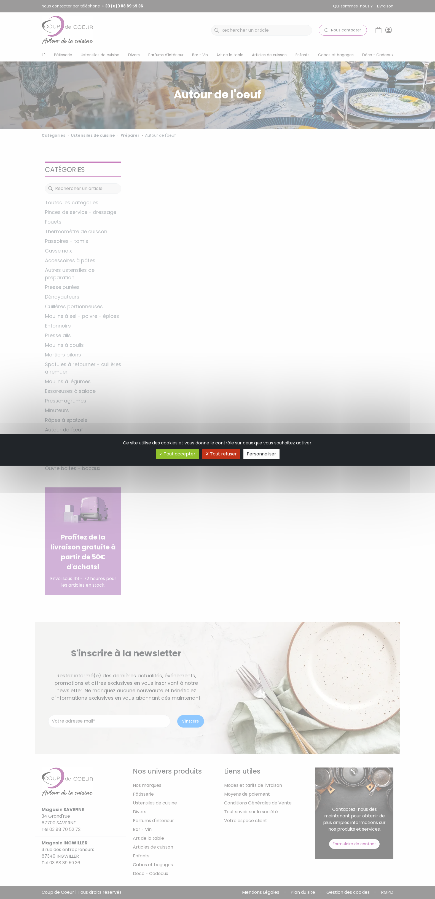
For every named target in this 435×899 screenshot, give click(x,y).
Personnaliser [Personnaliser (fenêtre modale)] (261, 454)
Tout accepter (177, 454)
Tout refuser (221, 454)
